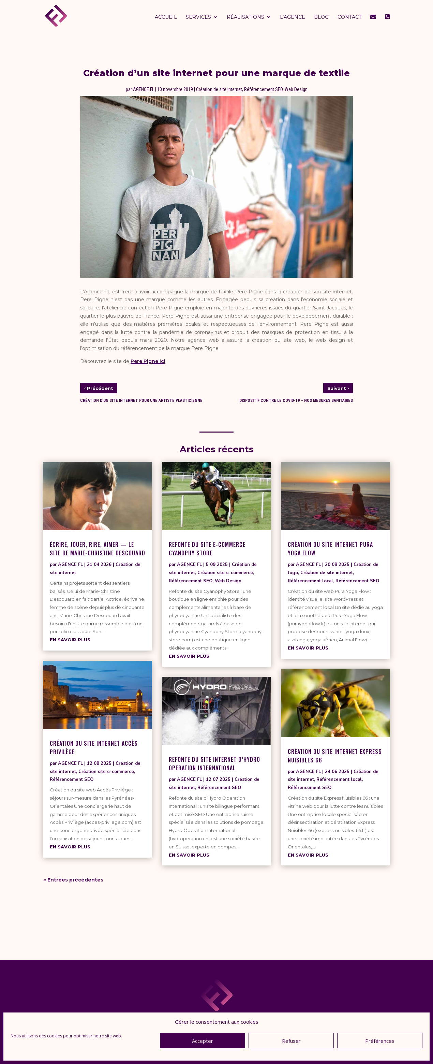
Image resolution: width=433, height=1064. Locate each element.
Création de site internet (219, 89)
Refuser (291, 1040)
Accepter (202, 1040)
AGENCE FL (143, 89)
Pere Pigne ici (148, 361)
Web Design (296, 89)
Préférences (379, 1040)
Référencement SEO (263, 89)
